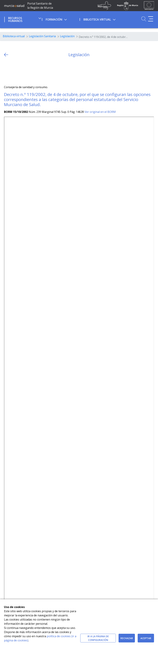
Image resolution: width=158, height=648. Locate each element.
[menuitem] (23, 19)
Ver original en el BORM (100, 112)
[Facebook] (13, 71)
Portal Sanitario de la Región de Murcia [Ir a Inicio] (40, 6)
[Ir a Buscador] (143, 18)
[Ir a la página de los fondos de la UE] (149, 5)
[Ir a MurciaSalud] (14, 5)
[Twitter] (6, 71)
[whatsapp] (20, 71)
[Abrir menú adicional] (150, 18)
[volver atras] (6, 55)
